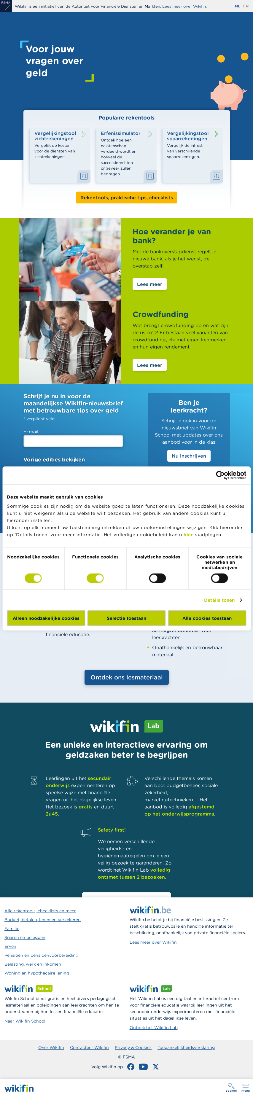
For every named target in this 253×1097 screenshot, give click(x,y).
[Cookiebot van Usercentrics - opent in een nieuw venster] (220, 475)
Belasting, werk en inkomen (32, 964)
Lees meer (149, 284)
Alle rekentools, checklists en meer (40, 910)
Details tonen (219, 600)
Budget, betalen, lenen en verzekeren (42, 919)
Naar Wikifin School (24, 1021)
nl (237, 6)
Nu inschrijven (189, 456)
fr (246, 6)
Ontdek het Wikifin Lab (154, 1027)
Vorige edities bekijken (54, 459)
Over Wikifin (51, 1047)
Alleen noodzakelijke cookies (46, 618)
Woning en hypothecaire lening (36, 973)
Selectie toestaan (126, 618)
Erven (10, 946)
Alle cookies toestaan (207, 618)
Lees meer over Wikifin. (184, 6)
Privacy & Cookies (133, 1047)
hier (188, 534)
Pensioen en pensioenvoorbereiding (41, 955)
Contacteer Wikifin (89, 1047)
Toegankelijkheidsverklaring (186, 1047)
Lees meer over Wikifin (153, 942)
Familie (11, 928)
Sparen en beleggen (24, 937)
